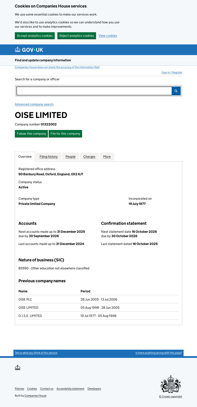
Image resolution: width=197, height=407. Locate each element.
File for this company (65, 134)
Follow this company (31, 134)
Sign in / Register (172, 72)
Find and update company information (43, 60)
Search (176, 91)
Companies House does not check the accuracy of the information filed (57, 67)
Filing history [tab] (49, 156)
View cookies (108, 35)
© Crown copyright (170, 396)
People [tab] (70, 156)
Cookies (32, 388)
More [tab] (107, 156)
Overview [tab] (25, 156)
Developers (94, 388)
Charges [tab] (89, 156)
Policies (19, 388)
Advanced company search (34, 104)
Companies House (35, 395)
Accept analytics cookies (35, 36)
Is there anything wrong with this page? (158, 352)
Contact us (46, 388)
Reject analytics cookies (76, 36)
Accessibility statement (70, 388)
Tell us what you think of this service (36, 352)
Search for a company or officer (37, 79)
